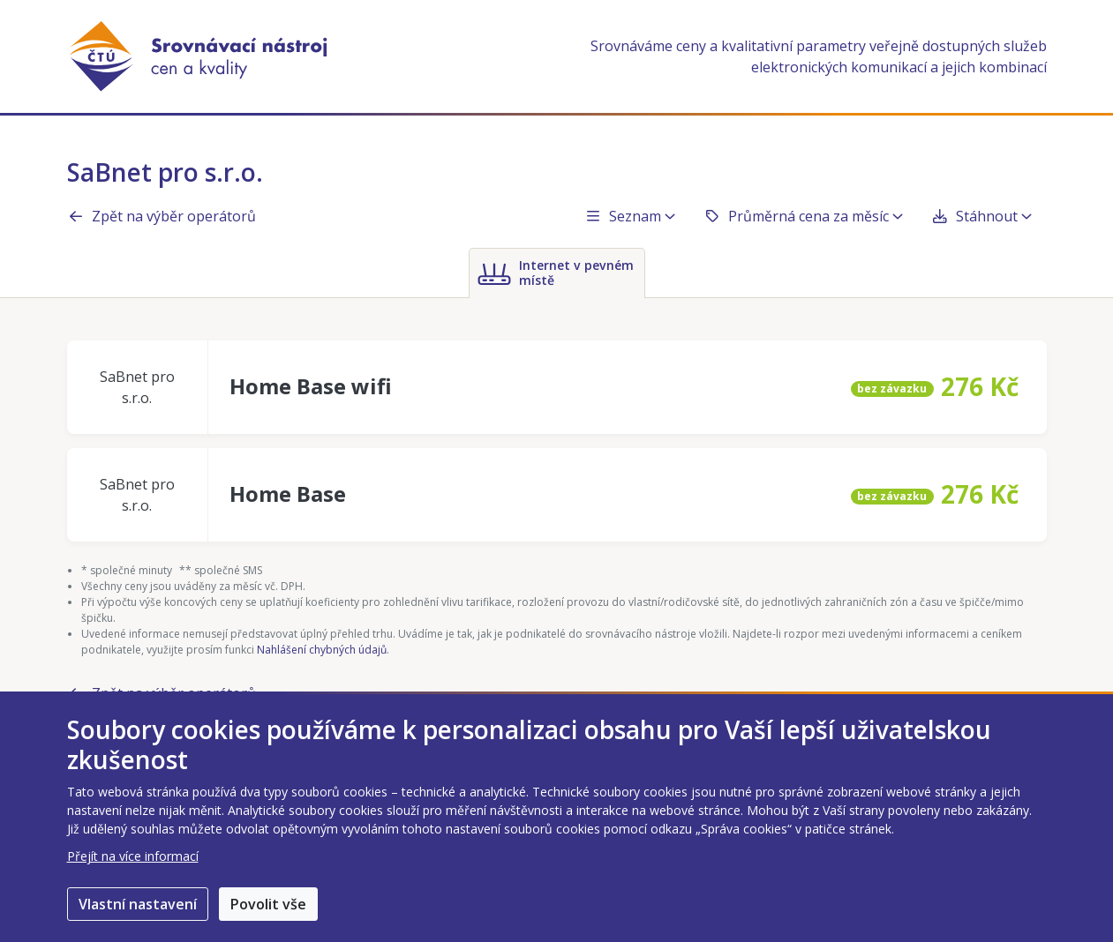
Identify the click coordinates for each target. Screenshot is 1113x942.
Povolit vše (268, 904)
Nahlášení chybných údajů (322, 649)
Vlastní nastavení (138, 904)
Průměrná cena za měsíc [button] (803, 216)
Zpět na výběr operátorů (161, 216)
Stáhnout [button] (981, 216)
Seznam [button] (629, 216)
